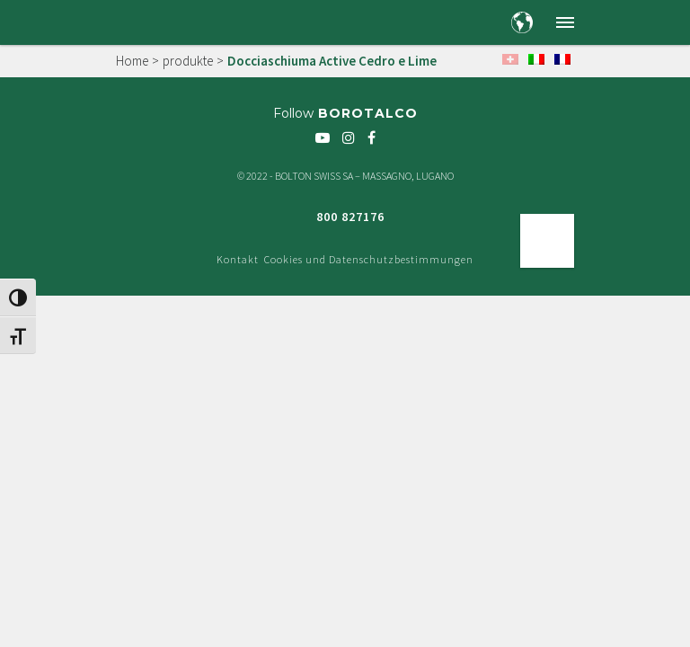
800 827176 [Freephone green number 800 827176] (350, 216)
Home (132, 60)
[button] (565, 22)
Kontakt (238, 259)
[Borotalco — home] (148, 21)
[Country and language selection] (522, 22)
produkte (188, 60)
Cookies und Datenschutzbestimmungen (368, 259)
